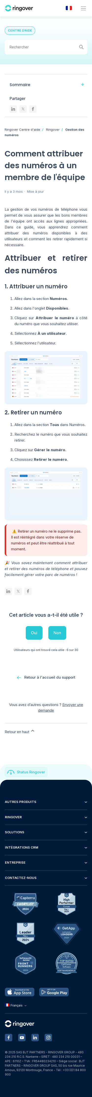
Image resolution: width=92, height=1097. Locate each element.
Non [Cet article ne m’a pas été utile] (57, 632)
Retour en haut (20, 731)
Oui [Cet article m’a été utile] (34, 632)
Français (16, 1005)
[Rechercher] (46, 47)
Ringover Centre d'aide (22, 129)
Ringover (53, 129)
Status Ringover (31, 772)
